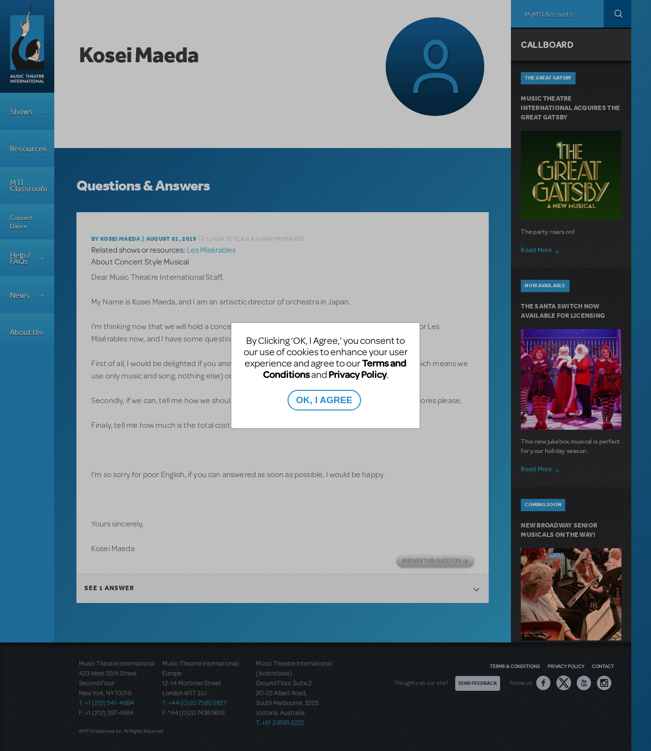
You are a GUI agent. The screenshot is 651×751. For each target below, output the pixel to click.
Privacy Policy (357, 374)
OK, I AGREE (324, 400)
